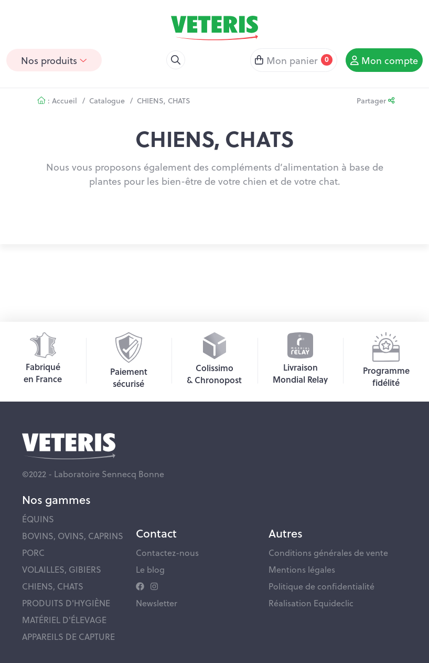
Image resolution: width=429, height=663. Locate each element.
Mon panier (294, 60)
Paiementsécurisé (128, 360)
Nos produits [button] (54, 60)
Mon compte (384, 60)
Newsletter (156, 603)
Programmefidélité (386, 360)
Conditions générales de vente (328, 552)
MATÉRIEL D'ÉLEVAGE (64, 620)
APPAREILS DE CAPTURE (68, 636)
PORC (33, 552)
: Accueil (57, 100)
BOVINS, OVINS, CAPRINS (72, 536)
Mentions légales (302, 569)
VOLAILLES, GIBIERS (61, 569)
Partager (375, 100)
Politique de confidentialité (321, 586)
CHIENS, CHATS (163, 100)
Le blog (150, 569)
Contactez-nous (167, 552)
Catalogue (107, 100)
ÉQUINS (38, 519)
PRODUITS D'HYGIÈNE (66, 603)
